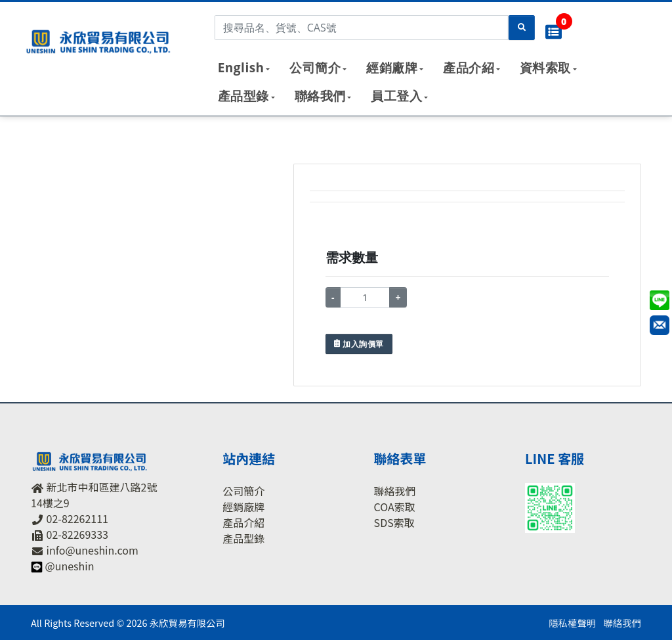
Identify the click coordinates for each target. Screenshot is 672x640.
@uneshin (69, 566)
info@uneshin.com (92, 550)
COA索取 (394, 506)
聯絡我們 (320, 95)
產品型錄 (243, 95)
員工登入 (396, 95)
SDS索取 (394, 522)
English (241, 67)
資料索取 (545, 67)
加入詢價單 (359, 344)
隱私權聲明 (572, 622)
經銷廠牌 (391, 67)
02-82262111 (77, 518)
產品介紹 (468, 67)
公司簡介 (315, 67)
